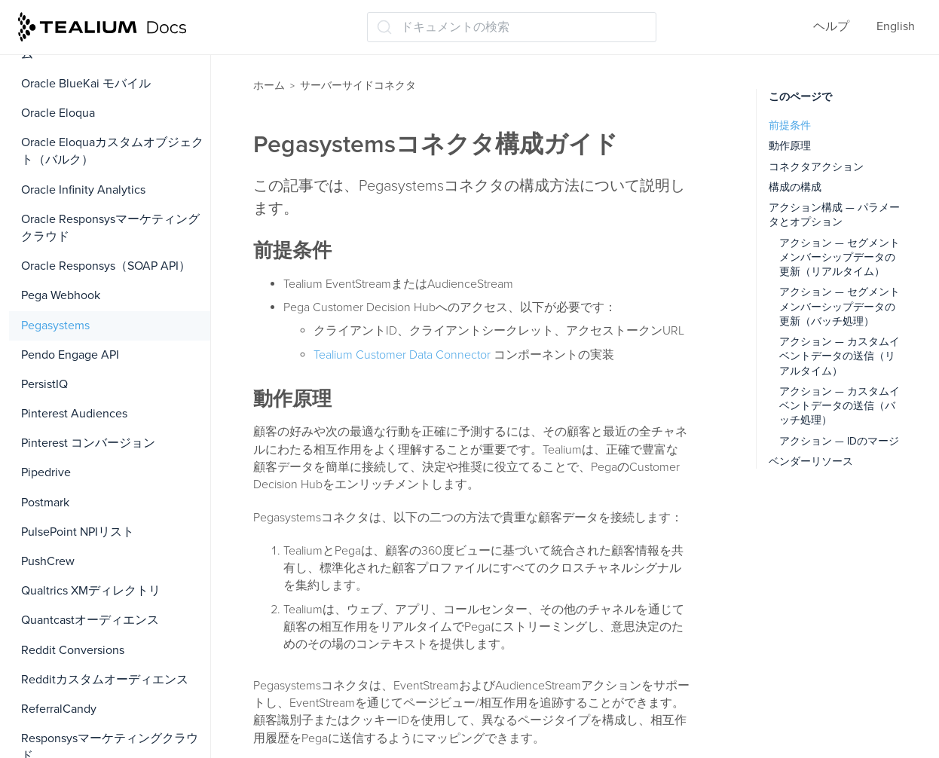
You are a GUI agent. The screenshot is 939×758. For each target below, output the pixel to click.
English (895, 26)
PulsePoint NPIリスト (77, 531)
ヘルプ (831, 26)
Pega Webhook (60, 295)
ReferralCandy (58, 709)
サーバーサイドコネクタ (358, 85)
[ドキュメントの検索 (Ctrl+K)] (511, 27)
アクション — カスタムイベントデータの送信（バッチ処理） (839, 406)
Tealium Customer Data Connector (402, 354)
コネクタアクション (816, 166)
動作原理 (790, 145)
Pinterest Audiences (74, 413)
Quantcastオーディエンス (90, 620)
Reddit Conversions (72, 650)
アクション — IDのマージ (839, 441)
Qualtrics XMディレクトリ (91, 590)
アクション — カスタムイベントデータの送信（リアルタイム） (839, 356)
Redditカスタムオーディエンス (104, 679)
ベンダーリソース (811, 461)
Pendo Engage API (70, 354)
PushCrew (48, 561)
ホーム (269, 85)
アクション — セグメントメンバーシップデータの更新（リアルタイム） (839, 258)
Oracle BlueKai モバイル (86, 83)
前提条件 (790, 125)
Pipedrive (46, 472)
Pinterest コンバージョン (88, 443)
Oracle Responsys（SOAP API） (106, 266)
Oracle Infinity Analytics (83, 189)
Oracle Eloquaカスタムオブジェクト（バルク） (112, 151)
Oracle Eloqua (58, 113)
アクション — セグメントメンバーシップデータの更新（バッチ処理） (839, 307)
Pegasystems (55, 325)
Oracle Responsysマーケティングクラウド (110, 228)
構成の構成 (795, 187)
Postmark (45, 502)
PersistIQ (44, 384)
